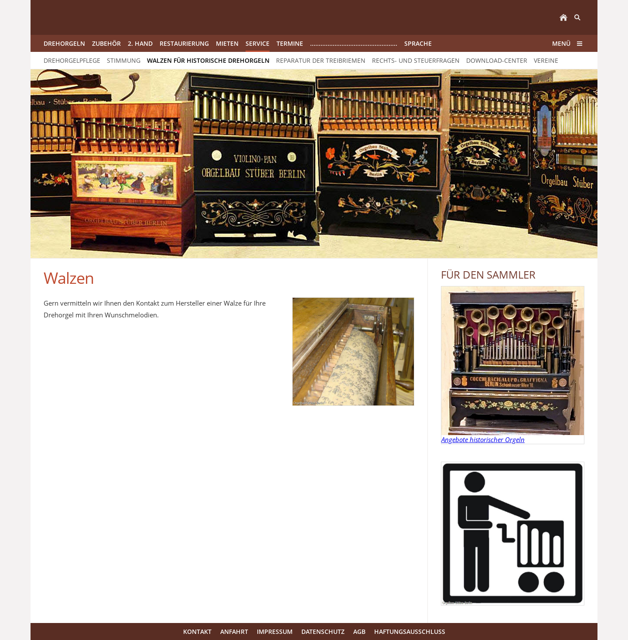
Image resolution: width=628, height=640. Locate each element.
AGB (359, 631)
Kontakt (197, 631)
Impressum (275, 631)
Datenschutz (323, 631)
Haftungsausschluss (409, 631)
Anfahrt (234, 631)
